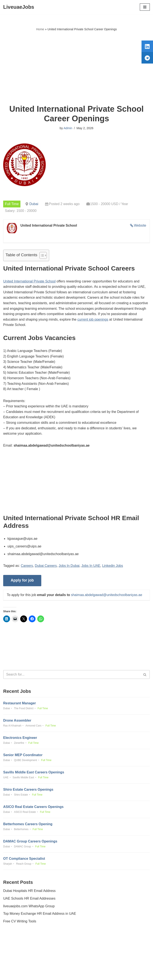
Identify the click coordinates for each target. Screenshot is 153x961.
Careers (27, 565)
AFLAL (100, 954)
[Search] (71, 674)
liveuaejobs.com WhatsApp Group (29, 906)
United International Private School (29, 281)
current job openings (92, 319)
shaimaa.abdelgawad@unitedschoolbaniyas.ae (106, 595)
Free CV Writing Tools (19, 921)
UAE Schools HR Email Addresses (29, 898)
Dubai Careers (46, 565)
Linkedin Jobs (112, 565)
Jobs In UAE (90, 565)
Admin (68, 128)
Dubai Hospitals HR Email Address (29, 891)
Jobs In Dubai (69, 565)
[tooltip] (147, 46)
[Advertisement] (76, 68)
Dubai (33, 204)
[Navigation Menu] (145, 7)
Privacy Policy (14, 945)
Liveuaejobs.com (60, 954)
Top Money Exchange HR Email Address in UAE (39, 913)
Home (40, 29)
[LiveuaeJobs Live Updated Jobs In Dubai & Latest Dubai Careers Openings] (18, 7)
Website (140, 225)
